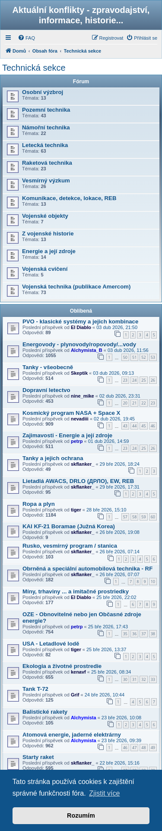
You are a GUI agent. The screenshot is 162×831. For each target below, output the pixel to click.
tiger (76, 509)
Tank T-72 (35, 689)
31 (134, 679)
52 (143, 357)
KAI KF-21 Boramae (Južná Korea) (68, 526)
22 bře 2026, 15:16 (120, 762)
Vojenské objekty (45, 216)
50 (125, 357)
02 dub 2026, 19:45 (114, 418)
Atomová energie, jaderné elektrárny (71, 734)
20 (125, 403)
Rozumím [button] (81, 815)
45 (143, 426)
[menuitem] (26, 38)
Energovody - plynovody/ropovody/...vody (79, 344)
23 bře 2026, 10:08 (121, 717)
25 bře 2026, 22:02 (116, 597)
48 (143, 747)
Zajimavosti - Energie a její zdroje (67, 435)
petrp (77, 441)
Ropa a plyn (38, 504)
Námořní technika (46, 127)
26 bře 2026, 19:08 (120, 532)
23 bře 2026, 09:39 (121, 740)
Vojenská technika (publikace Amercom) (76, 286)
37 (143, 634)
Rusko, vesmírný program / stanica (69, 546)
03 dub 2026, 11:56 (128, 350)
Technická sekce (34, 67)
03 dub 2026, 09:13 (113, 373)
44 (134, 426)
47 (134, 747)
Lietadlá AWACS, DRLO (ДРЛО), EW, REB (78, 481)
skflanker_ (82, 464)
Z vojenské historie (47, 233)
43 (125, 426)
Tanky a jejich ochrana (52, 458)
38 (153, 634)
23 (125, 380)
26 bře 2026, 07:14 (120, 551)
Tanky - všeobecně (47, 367)
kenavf (78, 671)
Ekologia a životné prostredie (62, 666)
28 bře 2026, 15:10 (106, 509)
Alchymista (83, 717)
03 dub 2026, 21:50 (116, 327)
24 (134, 380)
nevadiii (80, 418)
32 (143, 679)
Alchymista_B (86, 350)
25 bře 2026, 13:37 (106, 649)
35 (125, 634)
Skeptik (79, 373)
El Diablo (81, 327)
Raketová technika (47, 163)
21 (134, 403)
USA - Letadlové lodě (50, 643)
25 (143, 380)
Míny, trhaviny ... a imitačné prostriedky (75, 591)
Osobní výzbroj (42, 92)
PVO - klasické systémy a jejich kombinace (80, 321)
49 (153, 747)
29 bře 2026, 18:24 (120, 464)
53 (153, 357)
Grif (75, 694)
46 (153, 426)
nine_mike (82, 395)
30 (125, 679)
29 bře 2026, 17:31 (120, 486)
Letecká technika (45, 145)
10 (153, 581)
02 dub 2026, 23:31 (119, 395)
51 (134, 357)
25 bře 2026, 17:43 (108, 626)
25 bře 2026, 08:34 (111, 671)
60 (153, 517)
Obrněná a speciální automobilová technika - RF (87, 568)
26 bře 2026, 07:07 (120, 574)
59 (143, 517)
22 (143, 403)
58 (134, 517)
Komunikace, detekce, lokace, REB (69, 198)
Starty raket (38, 757)
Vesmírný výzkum (46, 180)
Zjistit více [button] (104, 793)
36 (134, 634)
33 (153, 679)
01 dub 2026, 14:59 (108, 441)
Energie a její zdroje (49, 251)
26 (153, 380)
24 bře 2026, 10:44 (104, 694)
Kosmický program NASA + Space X (71, 413)
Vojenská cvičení (44, 269)
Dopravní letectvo (46, 390)
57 (125, 517)
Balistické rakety (44, 712)
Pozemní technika (46, 110)
